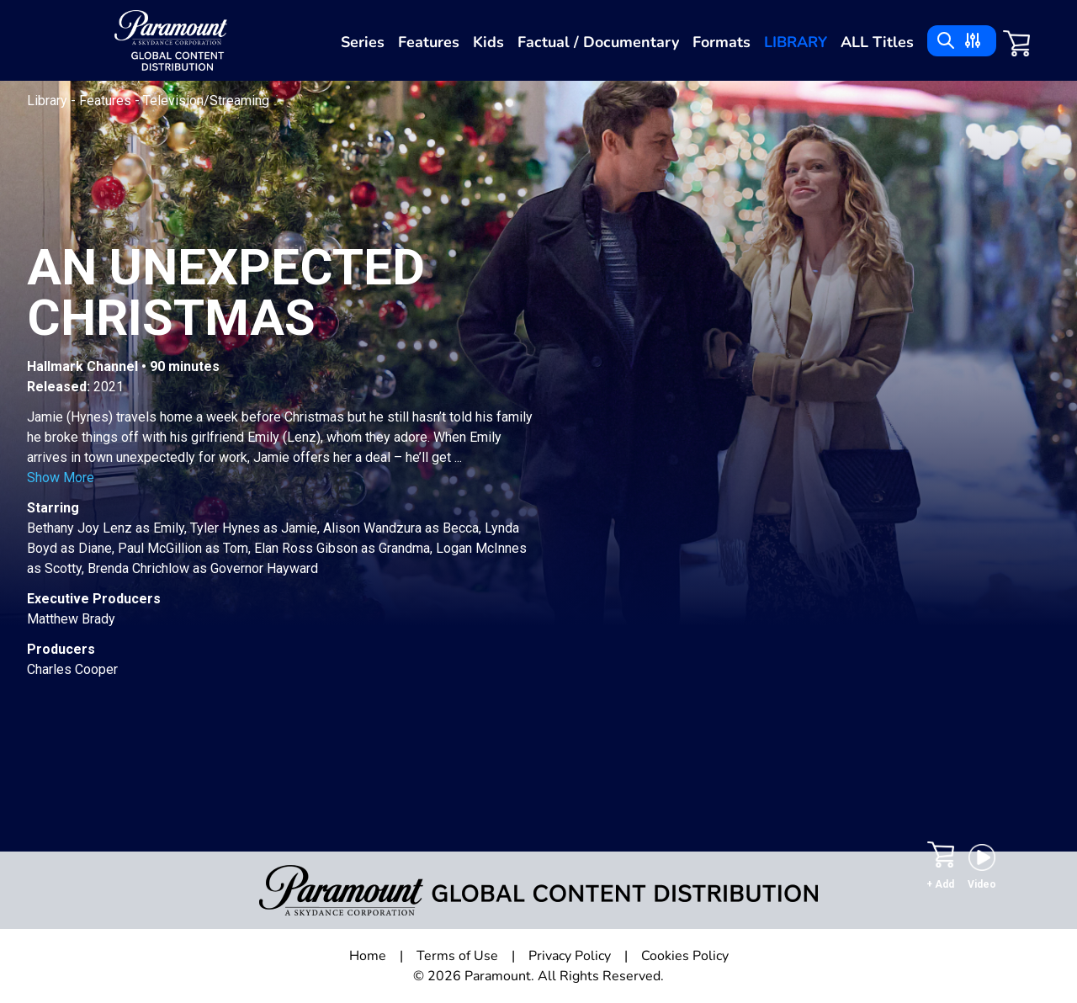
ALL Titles (877, 42)
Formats (721, 42)
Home (367, 956)
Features (428, 42)
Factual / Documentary (598, 42)
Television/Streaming (206, 101)
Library (795, 42)
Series (363, 42)
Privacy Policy (569, 956)
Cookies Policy (685, 956)
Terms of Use (457, 956)
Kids (488, 42)
